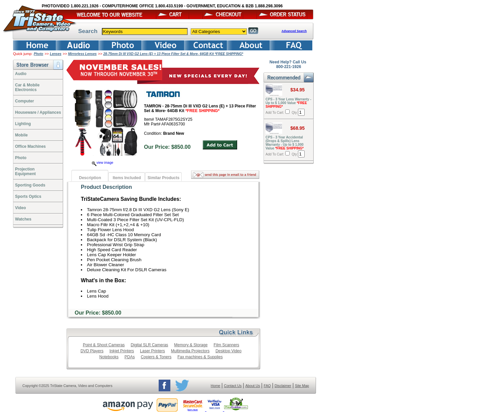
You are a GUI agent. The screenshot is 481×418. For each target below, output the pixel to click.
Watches (23, 219)
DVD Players (92, 351)
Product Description (106, 187)
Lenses (55, 54)
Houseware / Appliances (38, 112)
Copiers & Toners (156, 357)
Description (90, 177)
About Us (252, 386)
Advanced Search (294, 31)
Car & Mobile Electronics (27, 87)
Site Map (302, 386)
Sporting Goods (30, 185)
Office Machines (30, 146)
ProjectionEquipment (25, 171)
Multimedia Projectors (190, 351)
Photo (38, 54)
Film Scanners (226, 345)
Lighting (23, 123)
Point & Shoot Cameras (104, 345)
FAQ (267, 386)
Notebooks (108, 357)
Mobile (21, 135)
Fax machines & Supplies (199, 357)
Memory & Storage (190, 345)
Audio (20, 73)
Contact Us (233, 386)
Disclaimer (283, 386)
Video (20, 207)
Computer (24, 101)
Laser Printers (152, 351)
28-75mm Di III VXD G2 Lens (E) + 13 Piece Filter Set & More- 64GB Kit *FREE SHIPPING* (173, 54)
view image (102, 162)
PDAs (130, 357)
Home (215, 386)
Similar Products (163, 177)
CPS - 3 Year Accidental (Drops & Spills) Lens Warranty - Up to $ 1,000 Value (285, 142)
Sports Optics (28, 196)
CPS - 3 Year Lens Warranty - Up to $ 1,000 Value (288, 102)
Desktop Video (228, 351)
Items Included (127, 177)
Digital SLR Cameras (149, 345)
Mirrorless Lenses (82, 54)
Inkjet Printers (122, 351)
